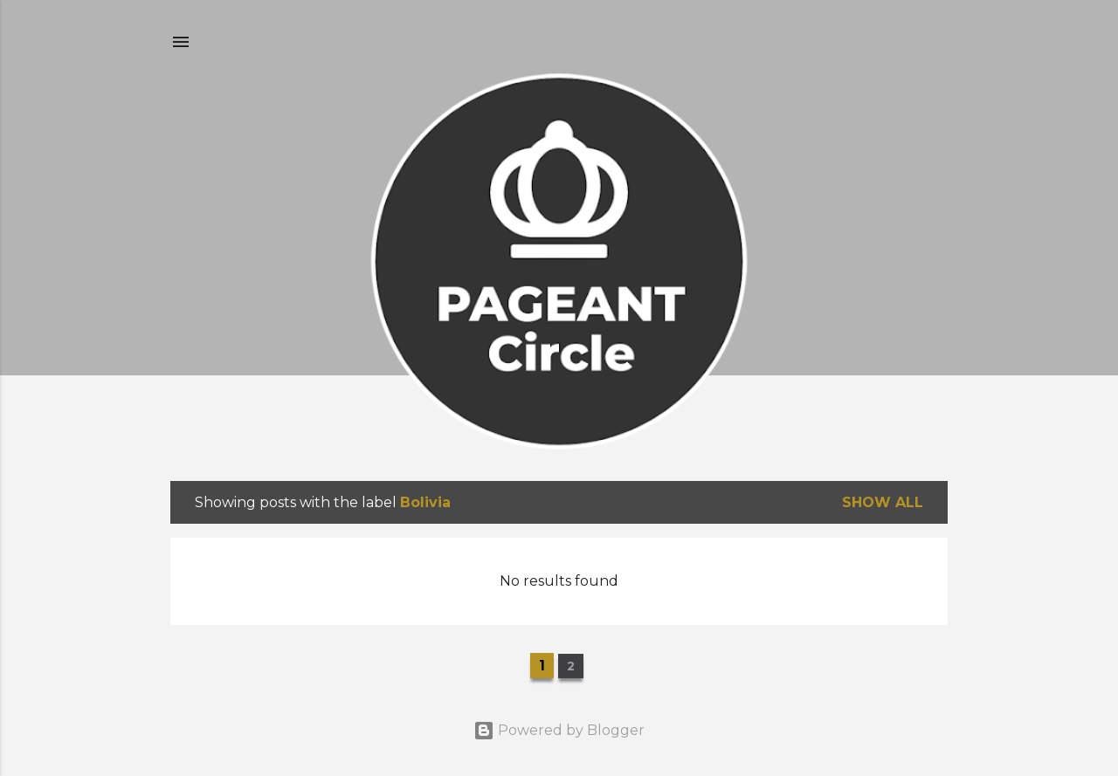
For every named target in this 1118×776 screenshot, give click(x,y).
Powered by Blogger (559, 730)
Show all (882, 502)
